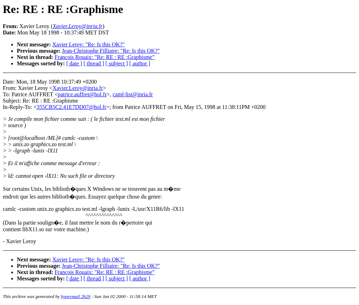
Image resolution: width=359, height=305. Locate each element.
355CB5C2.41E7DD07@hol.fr (71, 107)
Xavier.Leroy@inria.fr (78, 88)
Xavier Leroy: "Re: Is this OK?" (88, 44)
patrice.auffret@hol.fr (82, 94)
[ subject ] (117, 63)
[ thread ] (93, 63)
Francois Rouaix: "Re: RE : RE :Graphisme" (105, 57)
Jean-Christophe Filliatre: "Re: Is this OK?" (111, 51)
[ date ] (74, 63)
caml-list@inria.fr (133, 94)
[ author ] (139, 63)
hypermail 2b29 (75, 296)
